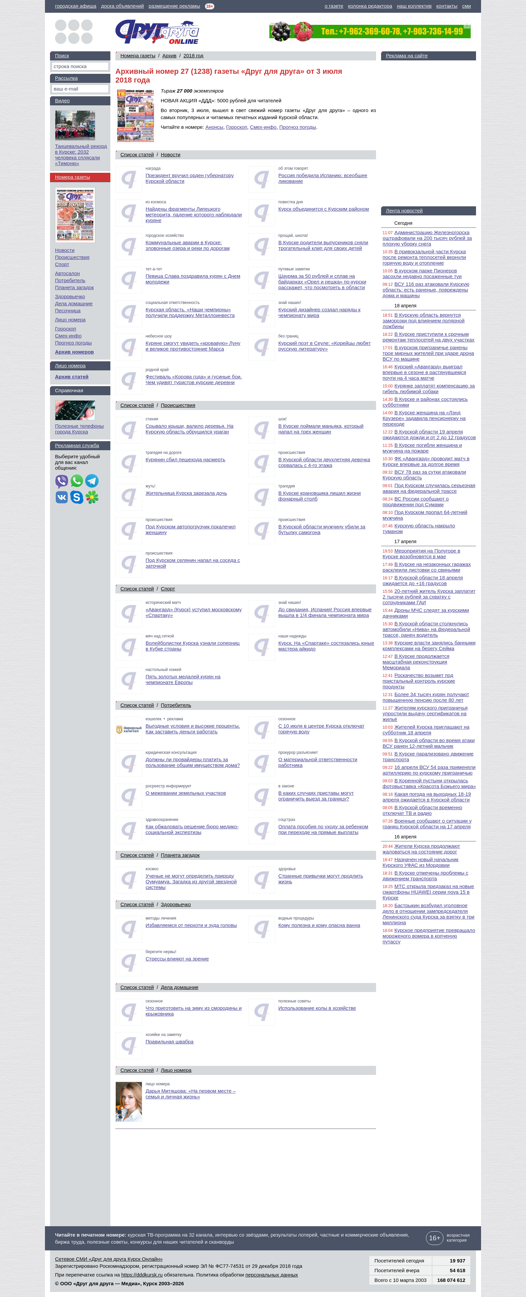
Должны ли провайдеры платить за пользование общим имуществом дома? (193, 762)
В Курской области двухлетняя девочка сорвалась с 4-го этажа (324, 462)
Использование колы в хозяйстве (317, 1008)
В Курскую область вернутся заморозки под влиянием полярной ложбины (424, 320)
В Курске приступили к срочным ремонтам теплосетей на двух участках (429, 337)
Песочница (68, 310)
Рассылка (66, 78)
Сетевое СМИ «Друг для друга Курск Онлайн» (109, 1259)
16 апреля (405, 836)
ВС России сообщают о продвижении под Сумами (416, 501)
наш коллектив (414, 6)
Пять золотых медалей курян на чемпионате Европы (183, 679)
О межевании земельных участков (186, 793)
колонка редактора (370, 6)
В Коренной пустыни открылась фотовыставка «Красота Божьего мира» (429, 783)
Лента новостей (404, 210)
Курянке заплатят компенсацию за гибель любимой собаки (429, 388)
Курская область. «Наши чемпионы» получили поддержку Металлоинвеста (190, 312)
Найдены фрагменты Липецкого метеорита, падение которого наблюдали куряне (194, 214)
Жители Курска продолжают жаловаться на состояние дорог (421, 848)
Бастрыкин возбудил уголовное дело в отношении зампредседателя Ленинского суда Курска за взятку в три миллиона (429, 913)
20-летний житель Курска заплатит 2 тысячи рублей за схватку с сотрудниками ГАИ (429, 596)
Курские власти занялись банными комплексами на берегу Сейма (429, 645)
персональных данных (272, 1275)
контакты (447, 6)
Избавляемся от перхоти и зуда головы (191, 925)
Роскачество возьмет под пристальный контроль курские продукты (419, 680)
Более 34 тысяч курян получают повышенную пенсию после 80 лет (426, 697)
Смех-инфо (263, 127)
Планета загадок (180, 855)
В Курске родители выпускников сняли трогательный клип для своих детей (323, 245)
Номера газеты (137, 55)
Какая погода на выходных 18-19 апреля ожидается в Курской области (427, 796)
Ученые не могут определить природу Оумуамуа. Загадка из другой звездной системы (191, 881)
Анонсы (214, 127)
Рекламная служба (77, 445)
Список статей (137, 154)
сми (466, 6)
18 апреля (405, 305)
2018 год (193, 55)
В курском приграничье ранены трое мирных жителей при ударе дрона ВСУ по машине (428, 353)
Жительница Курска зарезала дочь (186, 493)
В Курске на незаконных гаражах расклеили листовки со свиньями (427, 567)
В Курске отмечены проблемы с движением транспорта (425, 875)
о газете (334, 6)
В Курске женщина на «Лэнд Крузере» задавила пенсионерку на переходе (424, 418)
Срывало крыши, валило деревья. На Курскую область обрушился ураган (189, 428)
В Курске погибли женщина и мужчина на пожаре (422, 448)
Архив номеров (74, 352)
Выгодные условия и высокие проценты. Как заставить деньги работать (193, 728)
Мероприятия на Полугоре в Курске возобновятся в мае (421, 553)
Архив (169, 55)
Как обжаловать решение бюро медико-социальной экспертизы (192, 829)
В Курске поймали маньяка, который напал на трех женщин (321, 428)
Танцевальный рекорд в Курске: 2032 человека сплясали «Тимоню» (81, 154)
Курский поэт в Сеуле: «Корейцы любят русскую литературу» (324, 346)
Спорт (168, 588)
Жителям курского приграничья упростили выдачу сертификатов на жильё (425, 713)
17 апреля (405, 541)
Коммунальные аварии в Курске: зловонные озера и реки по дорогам (188, 245)
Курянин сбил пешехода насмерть (185, 459)
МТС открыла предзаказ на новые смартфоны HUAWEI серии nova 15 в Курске (428, 891)
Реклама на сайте (407, 55)
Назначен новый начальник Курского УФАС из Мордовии (421, 862)
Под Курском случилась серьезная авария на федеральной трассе (429, 488)
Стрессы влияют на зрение (177, 959)
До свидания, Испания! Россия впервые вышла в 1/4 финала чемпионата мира (325, 612)
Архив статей (72, 376)
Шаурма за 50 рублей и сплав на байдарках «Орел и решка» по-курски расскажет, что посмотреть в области (322, 281)
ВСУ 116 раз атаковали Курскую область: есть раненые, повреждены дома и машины (426, 289)
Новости (170, 154)
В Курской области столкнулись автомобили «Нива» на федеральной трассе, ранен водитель (426, 629)
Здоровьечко (176, 904)
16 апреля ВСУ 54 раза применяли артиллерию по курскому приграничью (429, 770)
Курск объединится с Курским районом (323, 209)
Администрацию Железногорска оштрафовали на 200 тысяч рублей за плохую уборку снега (427, 238)
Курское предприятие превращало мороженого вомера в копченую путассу (429, 935)
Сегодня (403, 223)
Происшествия (178, 405)
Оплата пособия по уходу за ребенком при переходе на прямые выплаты (323, 829)
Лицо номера (176, 1070)
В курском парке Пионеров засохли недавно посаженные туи (422, 273)
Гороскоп (236, 127)
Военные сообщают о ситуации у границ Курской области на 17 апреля (427, 823)
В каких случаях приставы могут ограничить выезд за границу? (316, 795)
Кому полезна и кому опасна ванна (319, 925)
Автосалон (67, 273)
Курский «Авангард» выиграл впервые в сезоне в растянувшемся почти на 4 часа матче (424, 372)
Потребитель (176, 705)
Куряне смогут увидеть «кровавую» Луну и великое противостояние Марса (193, 346)
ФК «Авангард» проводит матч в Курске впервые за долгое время (426, 461)
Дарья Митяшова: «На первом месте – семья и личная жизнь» (191, 1093)
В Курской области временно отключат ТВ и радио (422, 810)
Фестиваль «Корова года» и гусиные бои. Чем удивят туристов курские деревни (194, 379)
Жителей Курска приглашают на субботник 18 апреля (426, 729)
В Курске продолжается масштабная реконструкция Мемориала (416, 661)
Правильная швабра (170, 1041)
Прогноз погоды (297, 127)
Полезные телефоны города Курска (79, 428)
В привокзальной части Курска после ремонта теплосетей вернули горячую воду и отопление (424, 257)
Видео (62, 100)
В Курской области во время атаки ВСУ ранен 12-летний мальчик (429, 743)
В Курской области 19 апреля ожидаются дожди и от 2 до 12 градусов (429, 434)
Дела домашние (180, 987)
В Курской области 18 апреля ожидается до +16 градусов (423, 580)
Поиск (62, 55)
